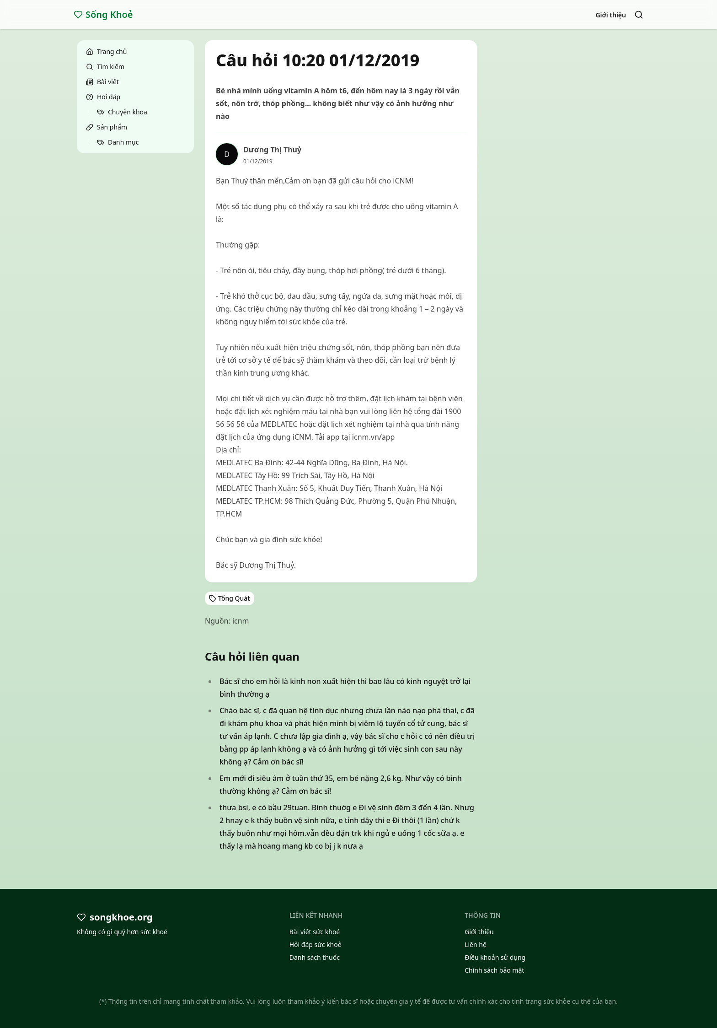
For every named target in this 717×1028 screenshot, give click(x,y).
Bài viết (102, 81)
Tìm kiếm (105, 66)
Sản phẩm (106, 127)
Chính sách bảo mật (494, 970)
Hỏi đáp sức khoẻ (315, 944)
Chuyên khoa (122, 112)
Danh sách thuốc (314, 957)
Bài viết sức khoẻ (314, 931)
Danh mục (118, 142)
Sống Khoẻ (103, 14)
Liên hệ (476, 944)
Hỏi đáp (103, 96)
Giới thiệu (610, 15)
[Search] (638, 14)
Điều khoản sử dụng (495, 957)
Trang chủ (106, 51)
